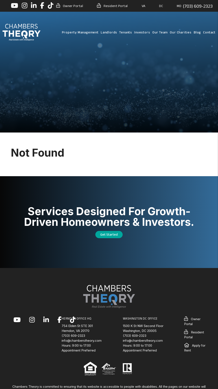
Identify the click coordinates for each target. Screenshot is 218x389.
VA (143, 6)
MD (179, 6)
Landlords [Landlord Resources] (109, 32)
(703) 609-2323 (198, 6)
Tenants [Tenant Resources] (125, 32)
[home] (22, 32)
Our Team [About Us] (160, 32)
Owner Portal (69, 5)
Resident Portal (112, 5)
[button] (14, 6)
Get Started (109, 234)
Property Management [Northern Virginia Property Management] (80, 32)
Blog (197, 32)
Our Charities (180, 32)
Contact (209, 32)
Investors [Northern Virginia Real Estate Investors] (142, 32)
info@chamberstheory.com (82, 341)
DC (161, 6)
